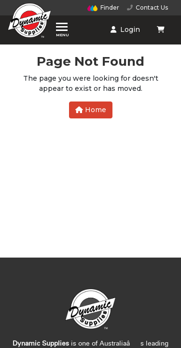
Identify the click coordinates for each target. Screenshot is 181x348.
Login (125, 29)
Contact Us (147, 7)
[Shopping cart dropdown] (161, 29)
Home (90, 109)
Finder (103, 7)
